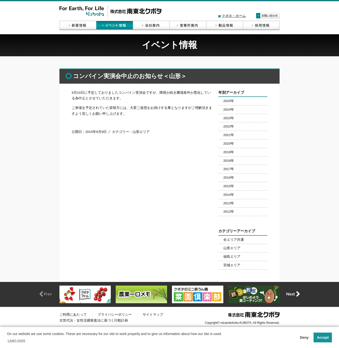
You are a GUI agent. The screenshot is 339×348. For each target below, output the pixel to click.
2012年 (228, 211)
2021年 (228, 135)
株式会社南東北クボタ (110, 11)
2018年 (228, 160)
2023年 (228, 118)
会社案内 (151, 26)
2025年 (228, 101)
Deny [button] (304, 337)
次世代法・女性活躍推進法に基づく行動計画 (93, 320)
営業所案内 (188, 26)
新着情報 (77, 26)
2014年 (228, 195)
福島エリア (231, 256)
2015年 (228, 186)
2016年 (228, 177)
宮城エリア (231, 265)
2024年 (228, 109)
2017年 (228, 169)
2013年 (228, 203)
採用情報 (261, 26)
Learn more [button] (16, 340)
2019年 (228, 152)
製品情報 (224, 26)
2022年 (228, 126)
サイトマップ (153, 314)
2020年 (228, 143)
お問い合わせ (268, 15)
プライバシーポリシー (115, 314)
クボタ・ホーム (234, 16)
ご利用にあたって (73, 314)
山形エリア (231, 248)
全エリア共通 (233, 240)
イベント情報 (114, 26)
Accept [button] (323, 337)
